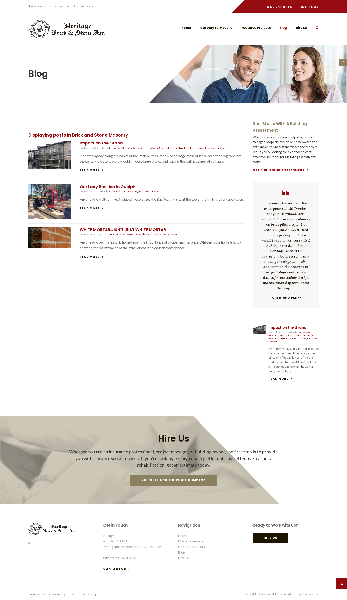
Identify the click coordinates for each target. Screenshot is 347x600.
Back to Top (89, 594)
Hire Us (310, 7)
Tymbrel (314, 594)
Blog (283, 27)
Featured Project (215, 148)
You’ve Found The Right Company (173, 480)
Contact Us (114, 569)
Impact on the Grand (101, 143)
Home (186, 27)
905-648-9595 (85, 6)
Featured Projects (256, 27)
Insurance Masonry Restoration (128, 148)
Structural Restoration (191, 148)
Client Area (279, 7)
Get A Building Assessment (279, 170)
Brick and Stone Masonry (162, 148)
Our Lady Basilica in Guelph (107, 186)
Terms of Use (36, 594)
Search (315, 27)
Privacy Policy (57, 594)
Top (341, 583)
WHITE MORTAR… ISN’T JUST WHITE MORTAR (123, 229)
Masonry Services (214, 27)
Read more (90, 170)
